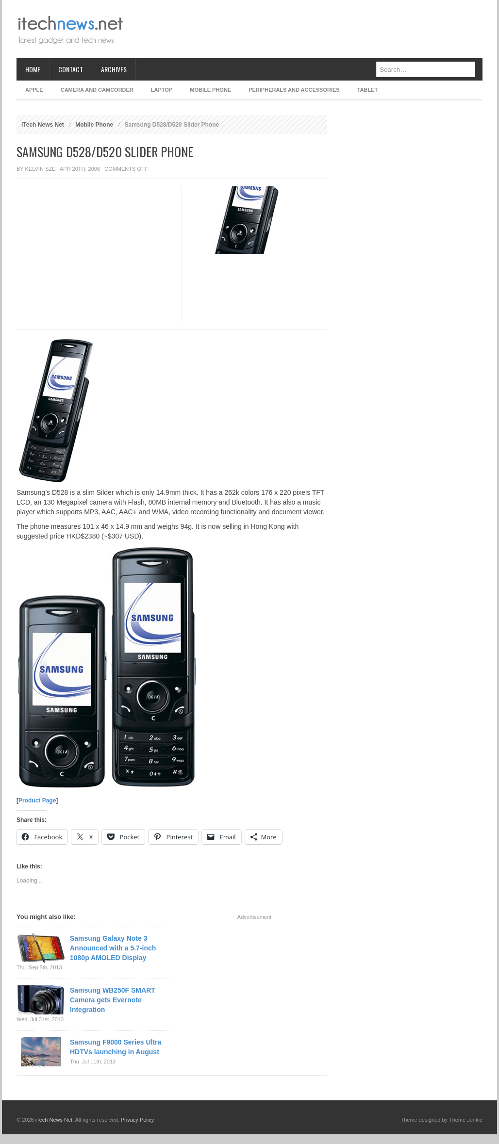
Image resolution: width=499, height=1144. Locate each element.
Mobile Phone (210, 90)
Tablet (367, 90)
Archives (114, 69)
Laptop (161, 90)
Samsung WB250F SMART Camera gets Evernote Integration (112, 999)
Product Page (37, 800)
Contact (70, 69)
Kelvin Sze (40, 169)
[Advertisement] (305, 29)
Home (32, 69)
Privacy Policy (137, 1120)
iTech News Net (42, 124)
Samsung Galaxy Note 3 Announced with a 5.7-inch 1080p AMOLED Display (113, 948)
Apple (34, 90)
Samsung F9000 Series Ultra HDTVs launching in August (115, 1047)
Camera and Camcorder (97, 90)
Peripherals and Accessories (294, 90)
